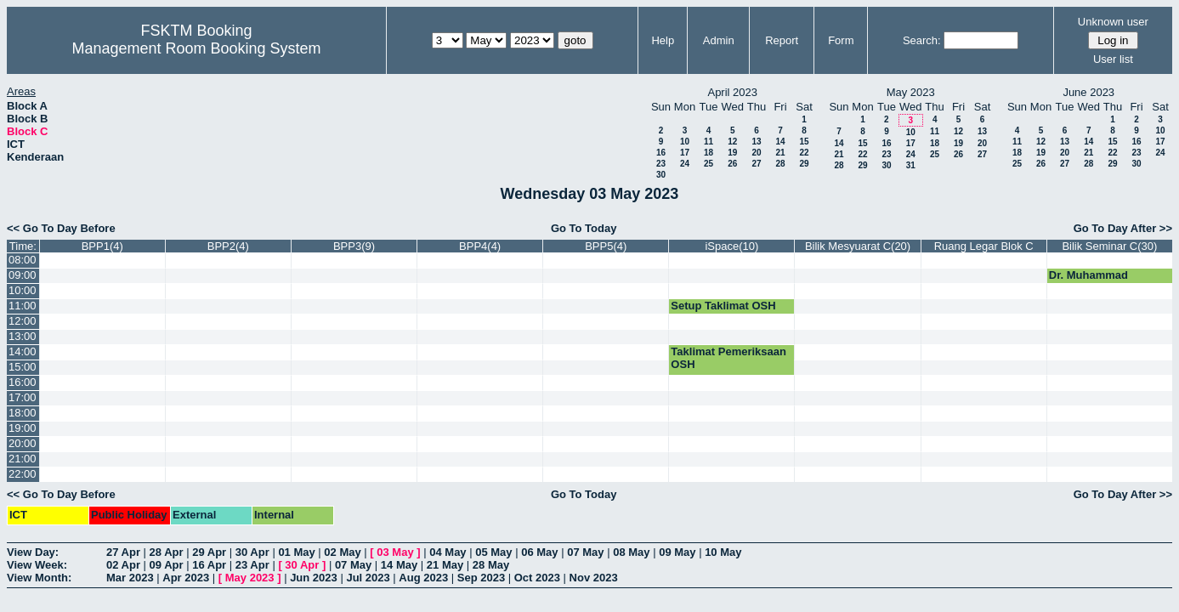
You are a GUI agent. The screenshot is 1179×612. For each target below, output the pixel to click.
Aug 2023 (423, 577)
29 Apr (209, 552)
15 (803, 141)
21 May (445, 564)
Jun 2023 (313, 577)
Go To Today (584, 228)
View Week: (37, 564)
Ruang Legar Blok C (984, 246)
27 (756, 163)
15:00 (23, 366)
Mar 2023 (130, 577)
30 (661, 174)
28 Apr (167, 552)
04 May (447, 552)
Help (662, 40)
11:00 (23, 305)
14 (780, 141)
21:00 (23, 458)
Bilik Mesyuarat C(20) (857, 246)
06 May (539, 552)
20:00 (23, 443)
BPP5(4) (605, 246)
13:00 (23, 336)
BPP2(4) (228, 246)
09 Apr (167, 564)
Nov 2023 (594, 577)
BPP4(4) (480, 246)
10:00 (23, 290)
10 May (723, 552)
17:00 (23, 397)
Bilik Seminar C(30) (1109, 246)
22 (803, 152)
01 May (296, 552)
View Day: (33, 552)
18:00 (23, 412)
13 (756, 141)
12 (732, 141)
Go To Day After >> (1123, 228)
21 (780, 152)
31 (910, 165)
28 (780, 163)
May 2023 (250, 577)
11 (708, 141)
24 (684, 163)
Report (781, 40)
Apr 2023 (185, 577)
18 (708, 152)
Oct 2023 (537, 577)
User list (1113, 59)
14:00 (23, 351)
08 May (631, 552)
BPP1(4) (102, 246)
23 (661, 163)
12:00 (23, 320)
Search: (922, 40)
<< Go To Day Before (61, 228)
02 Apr (123, 564)
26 (732, 163)
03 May (395, 552)
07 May (585, 552)
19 (732, 152)
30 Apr (252, 552)
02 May (342, 552)
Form (840, 40)
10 (684, 141)
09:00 (23, 275)
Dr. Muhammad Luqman (1088, 281)
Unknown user (1113, 21)
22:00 (23, 474)
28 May (491, 564)
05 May (493, 552)
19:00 (23, 428)
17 (684, 152)
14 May (399, 564)
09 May (677, 552)
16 (661, 152)
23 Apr (252, 564)
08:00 (23, 259)
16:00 (23, 382)
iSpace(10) (731, 246)
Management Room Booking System (195, 48)
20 (756, 152)
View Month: (39, 577)
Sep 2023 (481, 577)
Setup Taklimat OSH (723, 305)
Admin (718, 40)
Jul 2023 (367, 577)
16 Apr (209, 564)
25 (708, 163)
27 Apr (123, 552)
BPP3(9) (354, 246)
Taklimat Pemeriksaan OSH (728, 358)
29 (803, 163)
